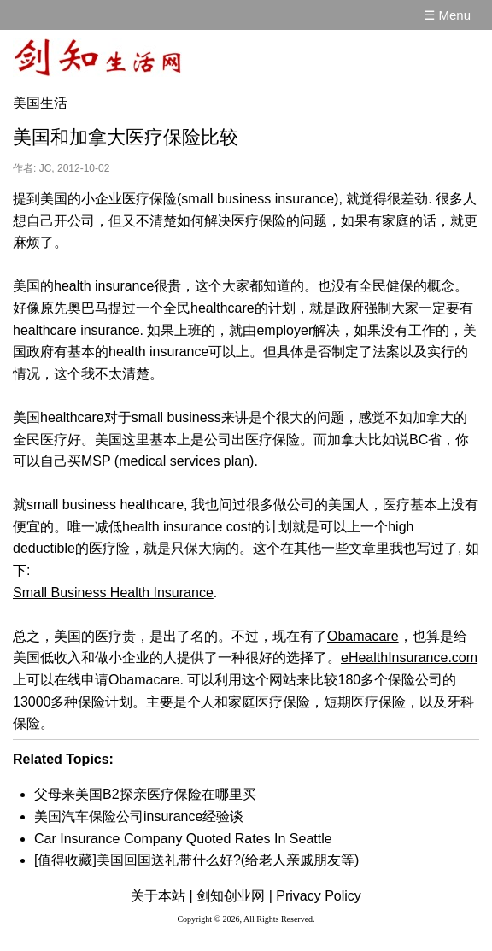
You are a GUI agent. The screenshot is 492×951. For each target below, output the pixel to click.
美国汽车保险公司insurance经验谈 (138, 816)
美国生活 (40, 103)
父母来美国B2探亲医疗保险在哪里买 (145, 794)
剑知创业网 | (234, 896)
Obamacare (363, 636)
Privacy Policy (318, 896)
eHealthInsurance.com (409, 657)
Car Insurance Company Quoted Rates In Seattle (183, 838)
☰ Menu (447, 15)
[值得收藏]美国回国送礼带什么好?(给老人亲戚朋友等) (196, 860)
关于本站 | (162, 896)
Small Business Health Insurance (113, 592)
